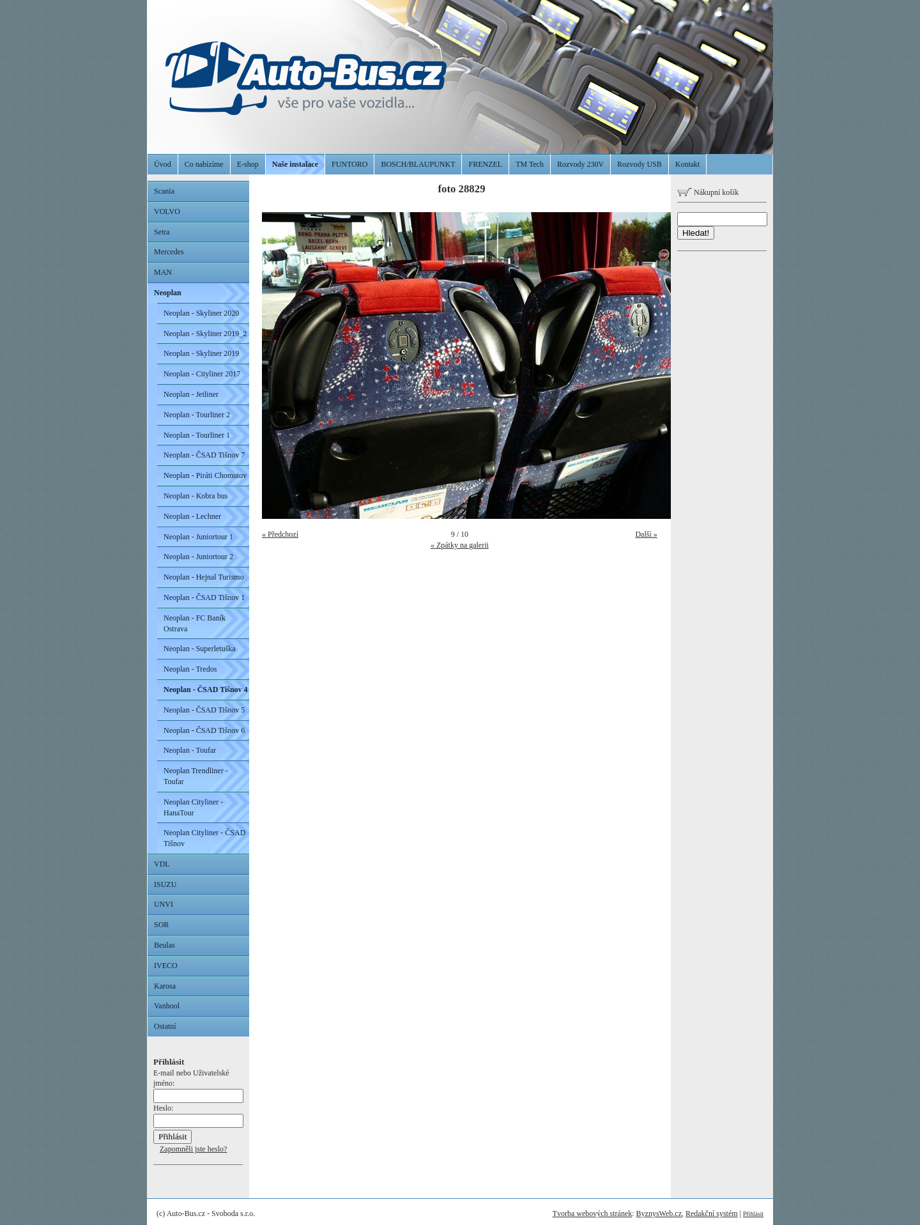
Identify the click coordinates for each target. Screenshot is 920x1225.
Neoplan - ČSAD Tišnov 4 (206, 689)
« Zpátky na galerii (460, 545)
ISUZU (165, 884)
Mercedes (169, 251)
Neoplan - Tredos (190, 669)
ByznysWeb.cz (659, 1213)
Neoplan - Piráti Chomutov (205, 475)
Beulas (164, 945)
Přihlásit (753, 1213)
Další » (646, 534)
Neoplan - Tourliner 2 (197, 414)
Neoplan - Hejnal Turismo (204, 577)
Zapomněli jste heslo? (193, 1148)
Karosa (165, 986)
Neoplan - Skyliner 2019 (201, 353)
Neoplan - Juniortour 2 (198, 556)
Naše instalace (295, 164)
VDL (162, 863)
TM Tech (530, 164)
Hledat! (695, 233)
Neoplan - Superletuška (200, 648)
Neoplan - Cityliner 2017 (202, 373)
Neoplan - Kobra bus (195, 495)
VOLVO (167, 211)
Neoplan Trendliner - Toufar (196, 776)
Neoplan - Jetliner (191, 394)
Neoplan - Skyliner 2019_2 (205, 333)
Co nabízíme (204, 164)
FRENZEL (485, 164)
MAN (163, 272)
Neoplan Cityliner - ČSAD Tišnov (204, 838)
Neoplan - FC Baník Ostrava (195, 623)
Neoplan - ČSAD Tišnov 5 (204, 709)
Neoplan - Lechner (192, 516)
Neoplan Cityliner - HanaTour (193, 807)
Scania (164, 191)
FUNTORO (349, 164)
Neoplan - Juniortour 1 (198, 536)
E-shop (248, 164)
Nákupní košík (708, 192)
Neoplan (167, 292)
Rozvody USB (639, 164)
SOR (161, 924)
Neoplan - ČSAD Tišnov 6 (204, 730)
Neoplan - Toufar (190, 750)
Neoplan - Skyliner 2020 (201, 313)
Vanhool (167, 1005)
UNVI (163, 904)
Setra (162, 231)
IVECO (166, 965)
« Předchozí (280, 534)
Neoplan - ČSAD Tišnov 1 (204, 597)
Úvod (162, 164)
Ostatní (165, 1026)
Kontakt (687, 164)
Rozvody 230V (580, 164)
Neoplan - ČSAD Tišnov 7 (204, 455)
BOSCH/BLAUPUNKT (418, 164)
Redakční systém (712, 1213)
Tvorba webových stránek (592, 1213)
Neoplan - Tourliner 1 (197, 435)
